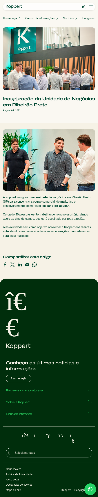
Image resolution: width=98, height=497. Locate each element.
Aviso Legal (12, 479)
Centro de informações (40, 18)
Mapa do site (13, 490)
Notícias (68, 18)
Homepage (10, 18)
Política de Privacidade (19, 474)
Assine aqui (19, 378)
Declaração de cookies (19, 484)
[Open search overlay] (84, 6)
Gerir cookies (13, 469)
